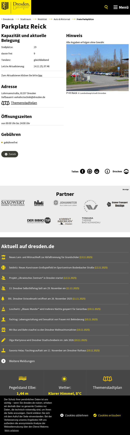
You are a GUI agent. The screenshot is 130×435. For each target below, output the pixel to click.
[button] (120, 7)
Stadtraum (25, 19)
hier (40, 75)
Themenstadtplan (24, 103)
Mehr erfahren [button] (12, 430)
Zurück (12, 154)
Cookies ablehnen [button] (76, 415)
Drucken (117, 171)
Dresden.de (8, 19)
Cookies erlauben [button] (109, 415)
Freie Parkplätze (85, 19)
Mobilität (42, 19)
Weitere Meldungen (22, 361)
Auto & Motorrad (62, 19)
